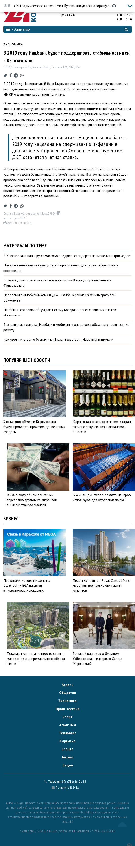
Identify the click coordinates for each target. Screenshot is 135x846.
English (67, 749)
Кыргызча (67, 741)
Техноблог (67, 733)
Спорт (68, 717)
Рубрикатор (18, 29)
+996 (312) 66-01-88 (73, 782)
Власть (67, 684)
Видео (67, 765)
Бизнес (67, 757)
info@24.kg (71, 788)
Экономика (13, 44)
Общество (67, 692)
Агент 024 (67, 725)
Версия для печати (17, 223)
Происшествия (67, 708)
